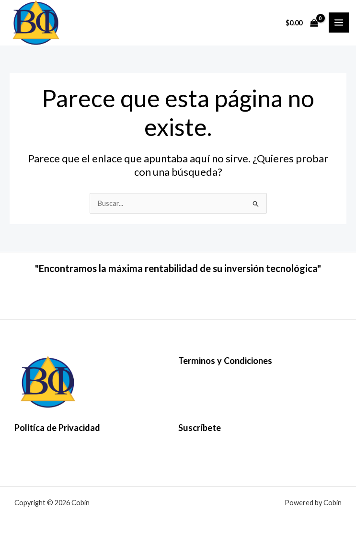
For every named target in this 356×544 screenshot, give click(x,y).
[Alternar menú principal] (339, 22)
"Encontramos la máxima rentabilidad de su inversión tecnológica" (178, 268)
